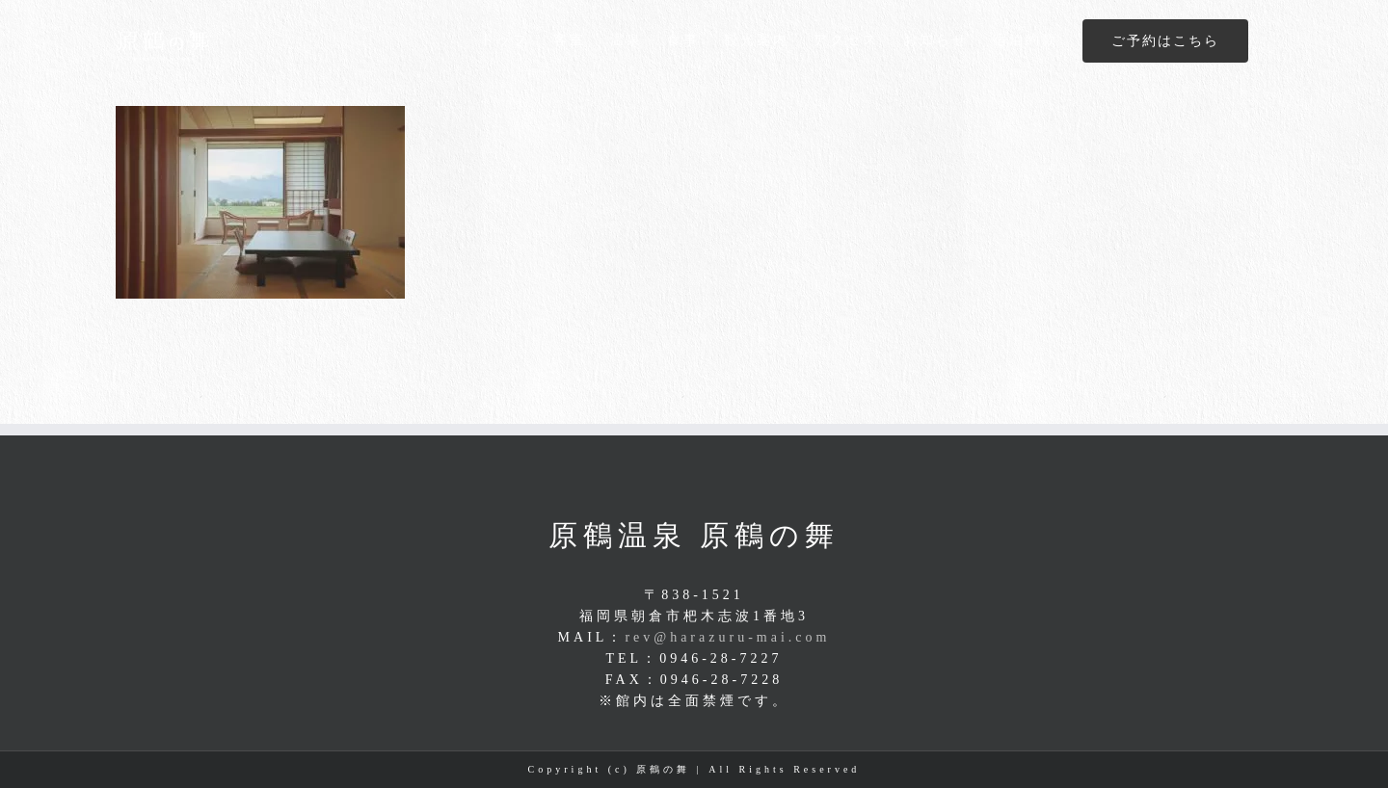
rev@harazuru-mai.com (727, 637)
